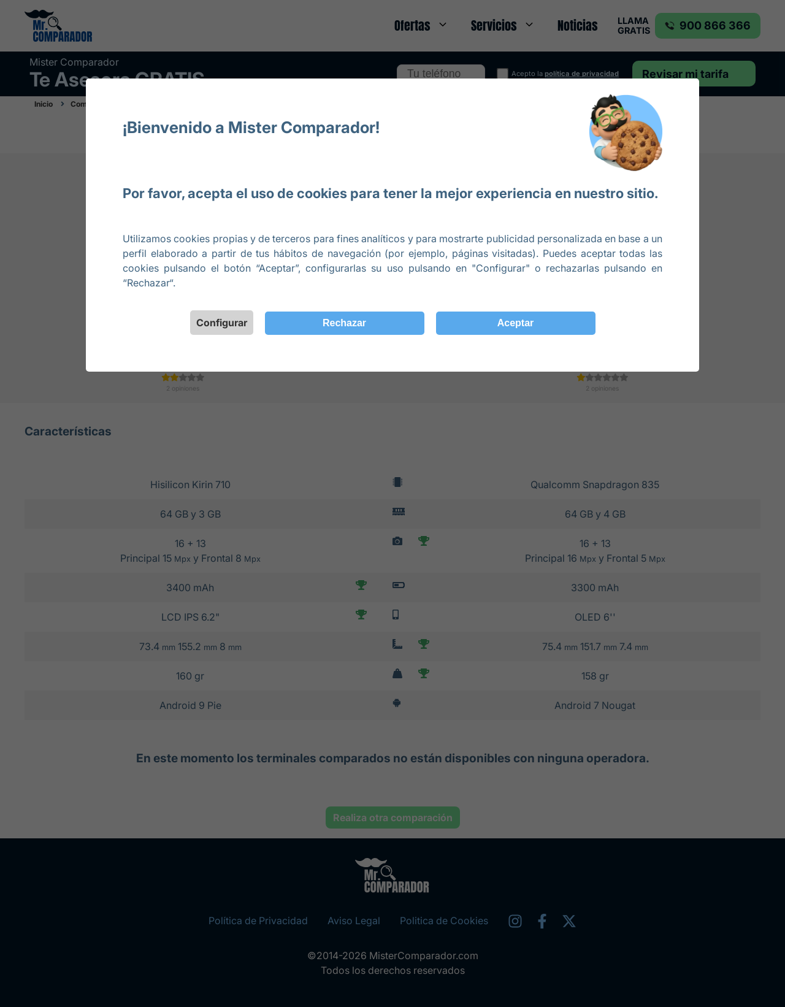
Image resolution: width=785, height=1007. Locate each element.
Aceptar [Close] (515, 323)
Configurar (221, 322)
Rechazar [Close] (344, 323)
